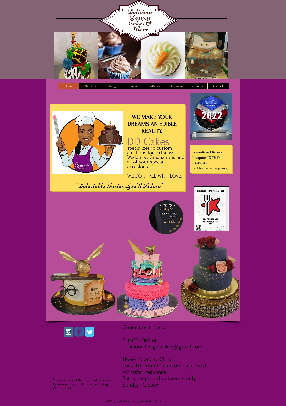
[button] (76, 59)
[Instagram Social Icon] (68, 332)
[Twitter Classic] (89, 332)
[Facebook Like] (93, 344)
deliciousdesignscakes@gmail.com (162, 346)
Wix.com (158, 401)
